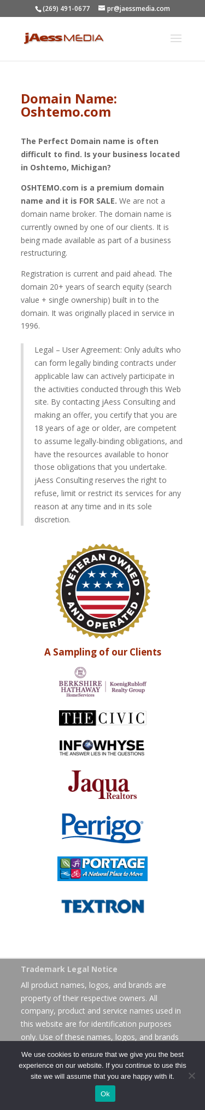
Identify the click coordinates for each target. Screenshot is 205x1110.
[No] (191, 1075)
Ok (105, 1094)
